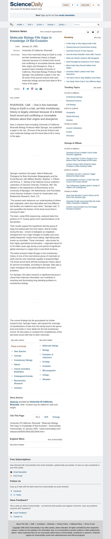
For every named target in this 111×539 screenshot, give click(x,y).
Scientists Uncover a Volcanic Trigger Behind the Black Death (80, 175)
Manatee (46, 379)
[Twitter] (27, 88)
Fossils (69, 132)
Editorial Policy (76, 524)
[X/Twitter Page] (77, 5)
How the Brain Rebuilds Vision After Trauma (83, 54)
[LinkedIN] (36, 88)
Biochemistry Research (20, 382)
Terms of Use (89, 524)
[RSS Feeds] (93, 5)
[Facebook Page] (72, 5)
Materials (14, 402)
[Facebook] (23, 88)
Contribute (41, 524)
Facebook (17, 491)
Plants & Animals (18, 346)
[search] (98, 24)
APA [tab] (46, 417)
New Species (20, 351)
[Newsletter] (98, 5)
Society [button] (51, 25)
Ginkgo (46, 375)
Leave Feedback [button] (20, 513)
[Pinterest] (32, 88)
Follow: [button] (66, 5)
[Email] (40, 88)
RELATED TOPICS (17, 340)
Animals (17, 356)
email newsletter (67, 15)
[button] (88, 32)
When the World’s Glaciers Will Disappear (82, 58)
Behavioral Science (73, 101)
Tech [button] (30, 25)
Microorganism (49, 370)
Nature (17, 364)
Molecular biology (50, 346)
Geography (70, 112)
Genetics (18, 388)
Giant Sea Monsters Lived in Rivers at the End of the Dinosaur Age (82, 196)
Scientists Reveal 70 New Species (79, 51)
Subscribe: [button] (85, 5)
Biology (46, 350)
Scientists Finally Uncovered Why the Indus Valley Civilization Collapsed (83, 202)
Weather (69, 120)
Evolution (47, 366)
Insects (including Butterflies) (22, 370)
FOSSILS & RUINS (71, 124)
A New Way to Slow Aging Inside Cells (81, 43)
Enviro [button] (40, 25)
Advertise (50, 524)
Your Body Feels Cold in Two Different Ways (83, 81)
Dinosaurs (70, 136)
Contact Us (17, 517)
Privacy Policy (62, 524)
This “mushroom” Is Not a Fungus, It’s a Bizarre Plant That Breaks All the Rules (81, 159)
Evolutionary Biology (23, 360)
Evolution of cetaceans (48, 355)
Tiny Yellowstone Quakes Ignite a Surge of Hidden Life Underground (83, 186)
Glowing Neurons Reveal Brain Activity (81, 47)
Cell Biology (71, 105)
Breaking (68, 37)
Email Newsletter (20, 472)
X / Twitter (17, 495)
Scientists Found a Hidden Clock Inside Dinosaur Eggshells (81, 154)
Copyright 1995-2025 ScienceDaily (26, 528)
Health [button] (20, 25)
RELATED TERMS (45, 340)
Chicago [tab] (56, 417)
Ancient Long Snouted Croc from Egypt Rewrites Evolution (81, 208)
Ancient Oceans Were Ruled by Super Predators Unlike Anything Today (81, 165)
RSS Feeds (17, 476)
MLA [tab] (38, 417)
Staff (32, 524)
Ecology (46, 362)
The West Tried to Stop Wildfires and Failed (83, 78)
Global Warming (72, 116)
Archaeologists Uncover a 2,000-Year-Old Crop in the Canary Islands (82, 181)
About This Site (22, 524)
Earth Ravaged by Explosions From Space (83, 62)
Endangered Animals (23, 376)
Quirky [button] (62, 25)
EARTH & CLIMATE (71, 108)
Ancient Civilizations (74, 128)
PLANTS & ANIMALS (71, 93)
